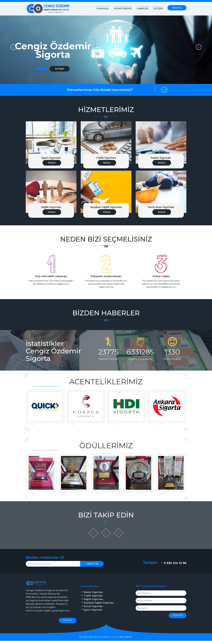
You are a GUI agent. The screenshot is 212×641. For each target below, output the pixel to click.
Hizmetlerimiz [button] (123, 8)
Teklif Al (177, 7)
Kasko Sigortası (92, 592)
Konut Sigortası (92, 606)
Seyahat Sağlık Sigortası (97, 603)
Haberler (142, 8)
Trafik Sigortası (92, 595)
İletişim (158, 8)
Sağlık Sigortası (92, 599)
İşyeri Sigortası (91, 610)
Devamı (67, 620)
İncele (52, 162)
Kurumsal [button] (103, 8)
